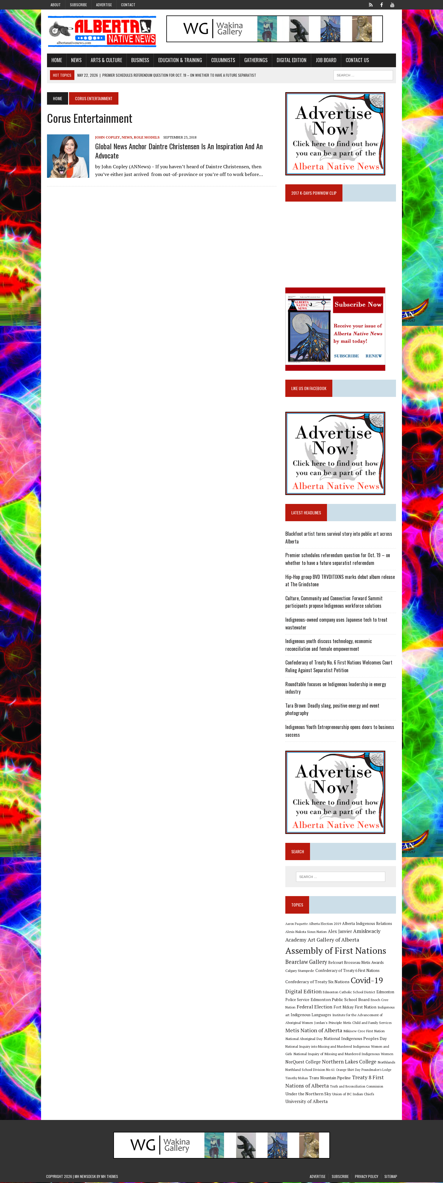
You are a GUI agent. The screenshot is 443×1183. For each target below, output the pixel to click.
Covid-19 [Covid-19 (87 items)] (367, 981)
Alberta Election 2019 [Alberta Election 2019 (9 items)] (325, 924)
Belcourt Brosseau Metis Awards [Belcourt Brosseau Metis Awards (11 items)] (356, 963)
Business (139, 60)
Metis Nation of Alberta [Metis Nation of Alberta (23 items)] (314, 1031)
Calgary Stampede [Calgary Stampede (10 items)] (300, 971)
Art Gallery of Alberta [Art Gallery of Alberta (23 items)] (334, 940)
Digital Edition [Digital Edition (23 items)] (304, 991)
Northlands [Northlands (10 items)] (387, 1062)
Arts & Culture (105, 60)
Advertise (104, 4)
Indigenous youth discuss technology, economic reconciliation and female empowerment (329, 645)
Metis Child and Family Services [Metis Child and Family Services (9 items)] (368, 1023)
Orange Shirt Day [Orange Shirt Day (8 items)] (348, 1071)
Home (56, 60)
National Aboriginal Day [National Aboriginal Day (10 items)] (304, 1039)
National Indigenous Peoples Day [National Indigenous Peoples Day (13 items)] (355, 1039)
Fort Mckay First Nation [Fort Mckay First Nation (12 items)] (355, 1008)
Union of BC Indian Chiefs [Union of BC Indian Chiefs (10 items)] (341, 1094)
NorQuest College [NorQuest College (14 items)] (303, 1062)
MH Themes (109, 1177)
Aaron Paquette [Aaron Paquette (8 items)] (297, 924)
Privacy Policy (366, 1177)
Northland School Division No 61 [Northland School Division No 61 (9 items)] (310, 1070)
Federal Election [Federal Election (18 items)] (315, 1007)
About (56, 4)
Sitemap (390, 1177)
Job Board (325, 60)
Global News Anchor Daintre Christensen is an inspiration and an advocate (178, 151)
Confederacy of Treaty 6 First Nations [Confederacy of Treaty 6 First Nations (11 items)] (348, 971)
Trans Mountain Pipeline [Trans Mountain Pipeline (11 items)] (330, 1078)
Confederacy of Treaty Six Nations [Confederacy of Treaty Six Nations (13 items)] (318, 982)
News (75, 60)
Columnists (222, 60)
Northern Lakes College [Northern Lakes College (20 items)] (350, 1062)
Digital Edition (291, 60)
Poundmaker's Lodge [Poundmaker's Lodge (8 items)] (377, 1071)
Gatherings (255, 60)
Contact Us (356, 60)
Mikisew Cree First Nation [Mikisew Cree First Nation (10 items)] (364, 1031)
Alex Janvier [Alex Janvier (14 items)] (340, 932)
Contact (128, 4)
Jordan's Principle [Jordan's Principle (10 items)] (329, 1023)
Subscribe (78, 4)
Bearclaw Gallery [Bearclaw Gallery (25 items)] (307, 962)
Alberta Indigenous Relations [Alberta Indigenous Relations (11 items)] (368, 924)
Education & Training (179, 60)
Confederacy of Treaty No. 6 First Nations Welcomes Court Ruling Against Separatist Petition (339, 666)
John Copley (106, 137)
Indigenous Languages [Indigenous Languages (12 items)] (311, 1015)
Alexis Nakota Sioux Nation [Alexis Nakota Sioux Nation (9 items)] (306, 932)
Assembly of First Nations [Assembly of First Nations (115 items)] (336, 951)
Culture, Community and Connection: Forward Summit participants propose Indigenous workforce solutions (334, 602)
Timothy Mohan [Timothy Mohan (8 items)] (297, 1079)
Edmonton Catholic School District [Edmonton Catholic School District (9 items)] (349, 992)
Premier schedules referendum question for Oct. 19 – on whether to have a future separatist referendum (338, 559)
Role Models (146, 137)
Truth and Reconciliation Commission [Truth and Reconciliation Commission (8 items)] (357, 1087)
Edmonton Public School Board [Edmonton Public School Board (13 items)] (340, 1000)
